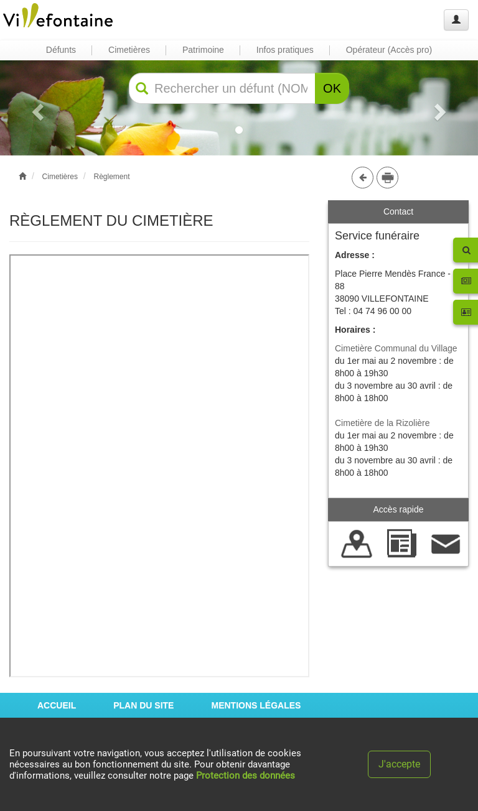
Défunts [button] (61, 50)
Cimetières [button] (129, 50)
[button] (36, 107)
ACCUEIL (56, 705)
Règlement (111, 176)
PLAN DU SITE (143, 705)
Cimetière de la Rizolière (382, 423)
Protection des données (245, 775)
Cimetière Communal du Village (396, 348)
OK (332, 88)
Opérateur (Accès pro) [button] (389, 50)
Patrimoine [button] (203, 50)
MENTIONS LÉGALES (256, 705)
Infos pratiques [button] (285, 50)
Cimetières (60, 176)
